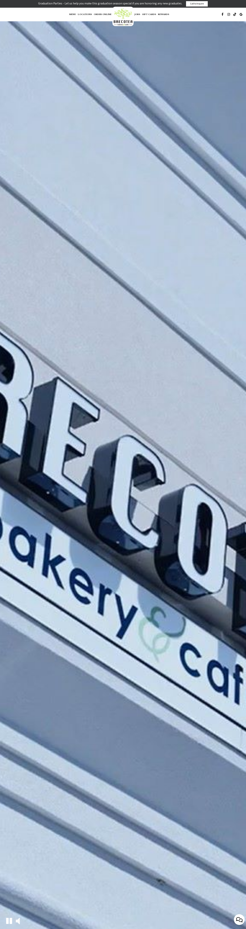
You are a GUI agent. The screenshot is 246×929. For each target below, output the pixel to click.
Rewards (163, 14)
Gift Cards (149, 14)
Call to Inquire (197, 3)
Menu (72, 14)
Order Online (102, 14)
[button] (9, 921)
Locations (85, 14)
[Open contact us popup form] (239, 919)
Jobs (137, 14)
